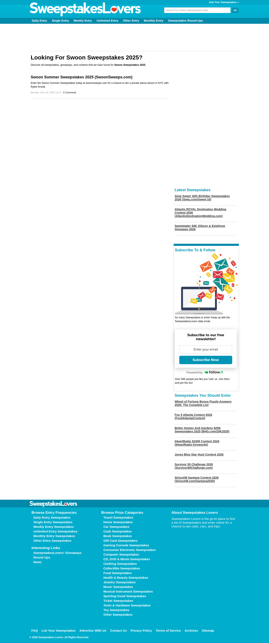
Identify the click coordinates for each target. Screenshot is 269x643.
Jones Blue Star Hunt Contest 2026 (199, 454)
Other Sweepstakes (117, 614)
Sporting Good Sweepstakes (124, 596)
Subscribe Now (206, 360)
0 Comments (69, 92)
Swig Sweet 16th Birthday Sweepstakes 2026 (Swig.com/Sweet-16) (202, 197)
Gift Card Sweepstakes (120, 540)
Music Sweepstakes (118, 587)
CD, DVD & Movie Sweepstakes (126, 559)
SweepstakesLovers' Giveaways (57, 553)
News (37, 562)
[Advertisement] (134, 37)
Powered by (204, 372)
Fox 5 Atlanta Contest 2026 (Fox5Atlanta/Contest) (193, 416)
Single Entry (60, 20)
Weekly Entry (83, 20)
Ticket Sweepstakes (118, 600)
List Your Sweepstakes (59, 630)
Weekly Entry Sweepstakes (53, 526)
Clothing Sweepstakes (120, 563)
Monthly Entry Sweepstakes (54, 536)
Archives (191, 630)
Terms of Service (168, 630)
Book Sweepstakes (117, 536)
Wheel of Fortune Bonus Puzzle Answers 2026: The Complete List (203, 403)
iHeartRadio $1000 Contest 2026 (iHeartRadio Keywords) (197, 443)
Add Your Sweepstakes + (224, 2)
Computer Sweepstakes (121, 554)
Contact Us (118, 630)
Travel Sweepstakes (118, 517)
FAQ (34, 630)
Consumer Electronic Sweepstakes (129, 550)
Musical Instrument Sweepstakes (128, 591)
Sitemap (208, 630)
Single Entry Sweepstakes (53, 522)
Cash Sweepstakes (117, 531)
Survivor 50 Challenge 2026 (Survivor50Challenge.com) (194, 466)
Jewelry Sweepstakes (119, 582)
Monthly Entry (153, 20)
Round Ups (41, 557)
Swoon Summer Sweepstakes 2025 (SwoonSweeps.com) (81, 77)
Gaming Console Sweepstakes (126, 545)
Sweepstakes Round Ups (185, 20)
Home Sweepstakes (118, 522)
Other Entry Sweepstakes (52, 540)
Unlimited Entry (107, 20)
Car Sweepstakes (116, 526)
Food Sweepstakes (117, 573)
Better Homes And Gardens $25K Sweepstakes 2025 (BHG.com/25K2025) (202, 429)
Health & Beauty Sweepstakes (125, 577)
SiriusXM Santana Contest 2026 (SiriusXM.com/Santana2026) (197, 479)
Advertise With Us (92, 630)
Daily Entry (39, 20)
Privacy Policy (141, 630)
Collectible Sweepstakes (121, 568)
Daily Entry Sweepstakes (52, 517)
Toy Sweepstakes (116, 610)
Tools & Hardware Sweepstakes (127, 605)
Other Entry (131, 20)
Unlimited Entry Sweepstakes (55, 531)
